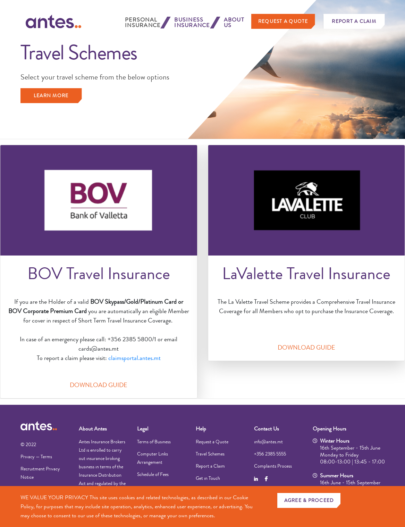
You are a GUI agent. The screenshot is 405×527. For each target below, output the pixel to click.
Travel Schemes (210, 453)
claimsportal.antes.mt (134, 357)
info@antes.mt (268, 441)
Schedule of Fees (153, 474)
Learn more (51, 95)
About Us (234, 22)
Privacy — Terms (36, 456)
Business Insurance (192, 22)
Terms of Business (154, 441)
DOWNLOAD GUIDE (98, 385)
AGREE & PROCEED (309, 500)
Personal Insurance (142, 22)
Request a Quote (283, 21)
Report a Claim (354, 21)
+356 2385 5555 (270, 453)
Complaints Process (273, 465)
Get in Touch (208, 478)
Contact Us (266, 429)
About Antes (93, 429)
